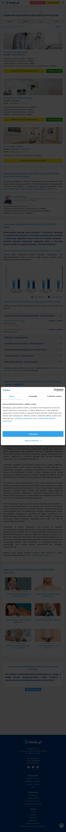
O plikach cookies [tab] (54, 396)
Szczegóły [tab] (33, 396)
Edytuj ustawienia (33, 440)
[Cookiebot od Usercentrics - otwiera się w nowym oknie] (53, 390)
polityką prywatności (23, 418)
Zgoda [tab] (11, 396)
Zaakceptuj (33, 434)
